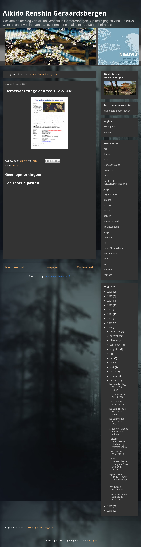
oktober (114, 340)
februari (114, 376)
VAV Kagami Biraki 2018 (116, 488)
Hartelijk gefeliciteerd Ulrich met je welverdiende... (118, 442)
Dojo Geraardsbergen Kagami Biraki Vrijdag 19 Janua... (118, 464)
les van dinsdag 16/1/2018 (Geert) (117, 411)
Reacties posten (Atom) (57, 276)
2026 (110, 291)
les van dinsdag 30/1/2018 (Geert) (117, 387)
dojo (106, 159)
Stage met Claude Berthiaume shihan (118, 431)
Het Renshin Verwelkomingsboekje (115, 182)
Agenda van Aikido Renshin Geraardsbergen (118, 478)
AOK (106, 148)
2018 (110, 327)
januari (114, 380)
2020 (110, 318)
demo (107, 154)
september (116, 344)
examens (108, 170)
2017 (110, 506)
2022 (110, 309)
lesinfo (107, 205)
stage (16, 165)
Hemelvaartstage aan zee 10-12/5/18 (118, 496)
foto (106, 175)
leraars (107, 199)
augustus (115, 349)
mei (112, 362)
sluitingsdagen (111, 226)
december (115, 331)
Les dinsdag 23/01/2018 (116, 403)
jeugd (107, 189)
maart (113, 371)
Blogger (93, 540)
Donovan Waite (112, 164)
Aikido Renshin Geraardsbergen (55, 13)
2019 (110, 323)
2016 (110, 510)
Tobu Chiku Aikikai (113, 248)
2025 (110, 296)
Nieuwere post (14, 267)
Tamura (108, 237)
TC (105, 242)
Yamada (108, 274)
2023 (110, 305)
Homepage (50, 267)
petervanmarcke (112, 221)
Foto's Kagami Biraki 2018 (117, 396)
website (108, 269)
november (115, 335)
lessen (107, 210)
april (112, 367)
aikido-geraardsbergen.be (117, 110)
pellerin (107, 215)
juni (112, 358)
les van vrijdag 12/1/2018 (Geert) (116, 421)
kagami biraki (111, 194)
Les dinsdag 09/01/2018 (116, 453)
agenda (107, 131)
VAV (106, 258)
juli (111, 353)
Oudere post (85, 267)
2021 (110, 314)
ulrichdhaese (110, 253)
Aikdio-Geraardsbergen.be (44, 74)
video (106, 264)
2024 (110, 300)
